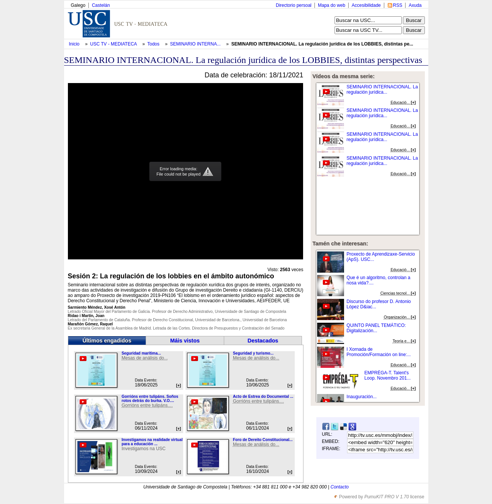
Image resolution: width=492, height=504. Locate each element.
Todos (153, 44)
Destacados (263, 341)
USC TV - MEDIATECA (114, 44)
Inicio (75, 44)
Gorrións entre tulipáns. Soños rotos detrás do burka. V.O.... (149, 398)
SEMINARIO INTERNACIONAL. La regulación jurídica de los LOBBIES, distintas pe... (322, 44)
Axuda (415, 5)
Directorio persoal (293, 5)
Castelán (101, 5)
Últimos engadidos (106, 341)
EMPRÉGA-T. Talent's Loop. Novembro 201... (388, 375)
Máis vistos (185, 341)
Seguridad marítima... (141, 353)
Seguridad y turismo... (253, 353)
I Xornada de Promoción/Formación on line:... (379, 352)
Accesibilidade (366, 5)
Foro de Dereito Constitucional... (262, 440)
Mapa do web (331, 5)
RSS (397, 5)
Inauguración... (362, 396)
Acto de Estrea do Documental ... (263, 396)
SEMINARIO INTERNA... (195, 44)
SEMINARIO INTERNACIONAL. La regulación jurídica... (382, 89)
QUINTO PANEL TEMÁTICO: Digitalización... (376, 328)
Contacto (339, 487)
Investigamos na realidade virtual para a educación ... (151, 442)
